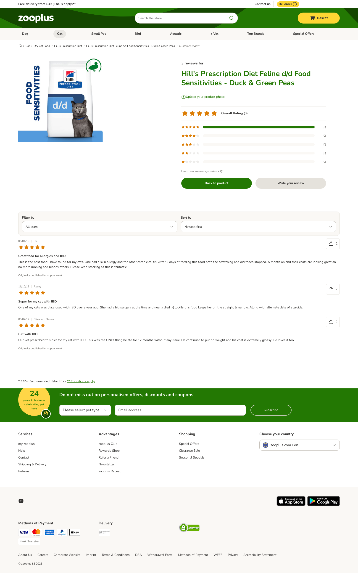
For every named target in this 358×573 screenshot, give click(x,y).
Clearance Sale (189, 450)
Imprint (91, 555)
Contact (23, 457)
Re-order (288, 4)
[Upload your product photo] (203, 96)
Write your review (290, 183)
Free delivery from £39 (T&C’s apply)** (47, 4)
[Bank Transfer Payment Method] (29, 541)
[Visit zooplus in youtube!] (21, 501)
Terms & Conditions (116, 555)
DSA (138, 555)
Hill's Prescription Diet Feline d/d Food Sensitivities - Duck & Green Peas (130, 46)
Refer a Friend (108, 457)
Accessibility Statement (259, 555)
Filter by (28, 217)
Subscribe (271, 410)
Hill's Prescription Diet (68, 46)
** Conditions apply (81, 381)
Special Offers (303, 34)
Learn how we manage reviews (202, 171)
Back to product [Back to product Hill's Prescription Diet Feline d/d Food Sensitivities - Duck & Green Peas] (216, 183)
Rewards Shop (109, 450)
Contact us (263, 4)
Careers (42, 555)
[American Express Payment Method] (49, 533)
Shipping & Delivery (32, 464)
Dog (25, 34)
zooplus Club (108, 444)
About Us (25, 555)
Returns (23, 471)
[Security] (189, 528)
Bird (138, 34)
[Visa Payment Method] (23, 533)
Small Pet (98, 34)
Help (21, 450)
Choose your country (276, 434)
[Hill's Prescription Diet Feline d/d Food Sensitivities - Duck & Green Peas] (61, 99)
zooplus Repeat (110, 471)
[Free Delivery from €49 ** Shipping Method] (104, 533)
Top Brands (255, 34)
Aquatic (176, 34)
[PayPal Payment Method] (62, 533)
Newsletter (106, 464)
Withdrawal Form (160, 555)
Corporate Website (67, 555)
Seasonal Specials (192, 457)
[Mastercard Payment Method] (36, 533)
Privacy (233, 555)
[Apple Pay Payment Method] (74, 533)
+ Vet (214, 34)
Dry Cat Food (42, 46)
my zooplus (26, 444)
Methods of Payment (193, 555)
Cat (59, 34)
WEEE (217, 555)
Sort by (186, 217)
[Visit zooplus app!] (290, 505)
